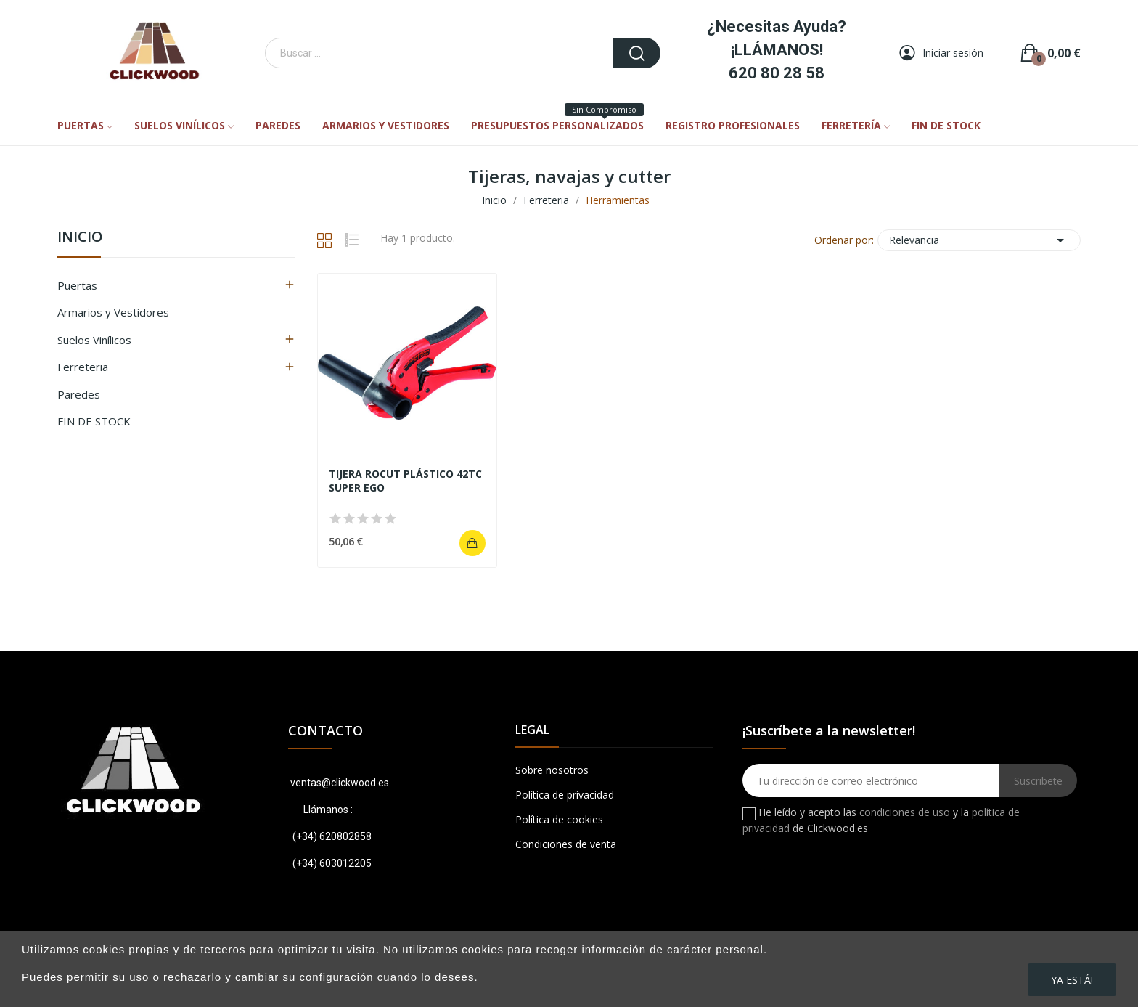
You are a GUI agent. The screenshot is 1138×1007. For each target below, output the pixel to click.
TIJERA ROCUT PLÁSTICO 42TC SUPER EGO (405, 481)
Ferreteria (82, 366)
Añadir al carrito (472, 543)
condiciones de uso (904, 812)
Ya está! (1072, 980)
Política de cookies (559, 819)
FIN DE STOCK (94, 421)
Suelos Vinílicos (94, 340)
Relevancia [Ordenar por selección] (979, 240)
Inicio (80, 237)
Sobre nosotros (552, 770)
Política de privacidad (564, 795)
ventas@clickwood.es (338, 782)
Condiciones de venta (565, 844)
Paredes (78, 394)
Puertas (77, 285)
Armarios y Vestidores (113, 312)
